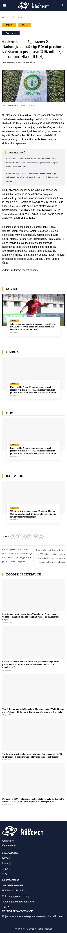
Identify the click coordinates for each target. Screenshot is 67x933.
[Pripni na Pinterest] (35, 536)
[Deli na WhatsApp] (13, 536)
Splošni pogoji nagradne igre (18, 901)
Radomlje (11, 33)
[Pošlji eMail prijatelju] (29, 536)
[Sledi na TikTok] (8, 907)
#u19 (24, 25)
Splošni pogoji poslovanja (16, 896)
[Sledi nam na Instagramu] (4, 907)
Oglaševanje (9, 845)
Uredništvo (8, 841)
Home (5, 17)
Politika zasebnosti (12, 890)
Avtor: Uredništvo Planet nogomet (20, 270)
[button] (4, 5)
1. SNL (6, 869)
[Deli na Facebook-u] (18, 536)
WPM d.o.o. (20, 929)
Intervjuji (7, 863)
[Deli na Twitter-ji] (24, 536)
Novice (22, 17)
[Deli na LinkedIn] (41, 536)
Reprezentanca (10, 880)
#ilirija (9, 25)
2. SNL (6, 874)
